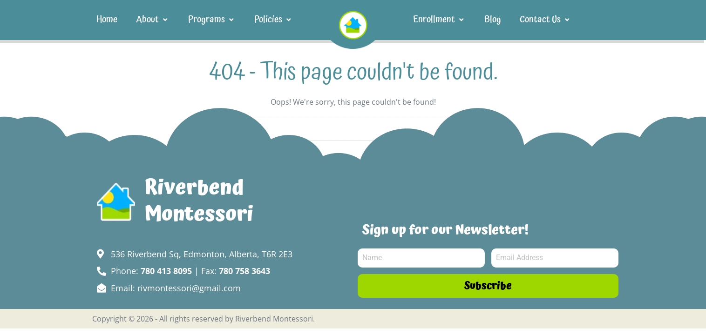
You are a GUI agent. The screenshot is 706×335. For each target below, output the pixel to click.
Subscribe (488, 286)
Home (106, 19)
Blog (492, 19)
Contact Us (545, 19)
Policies (273, 19)
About (153, 19)
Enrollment (439, 19)
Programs (212, 19)
